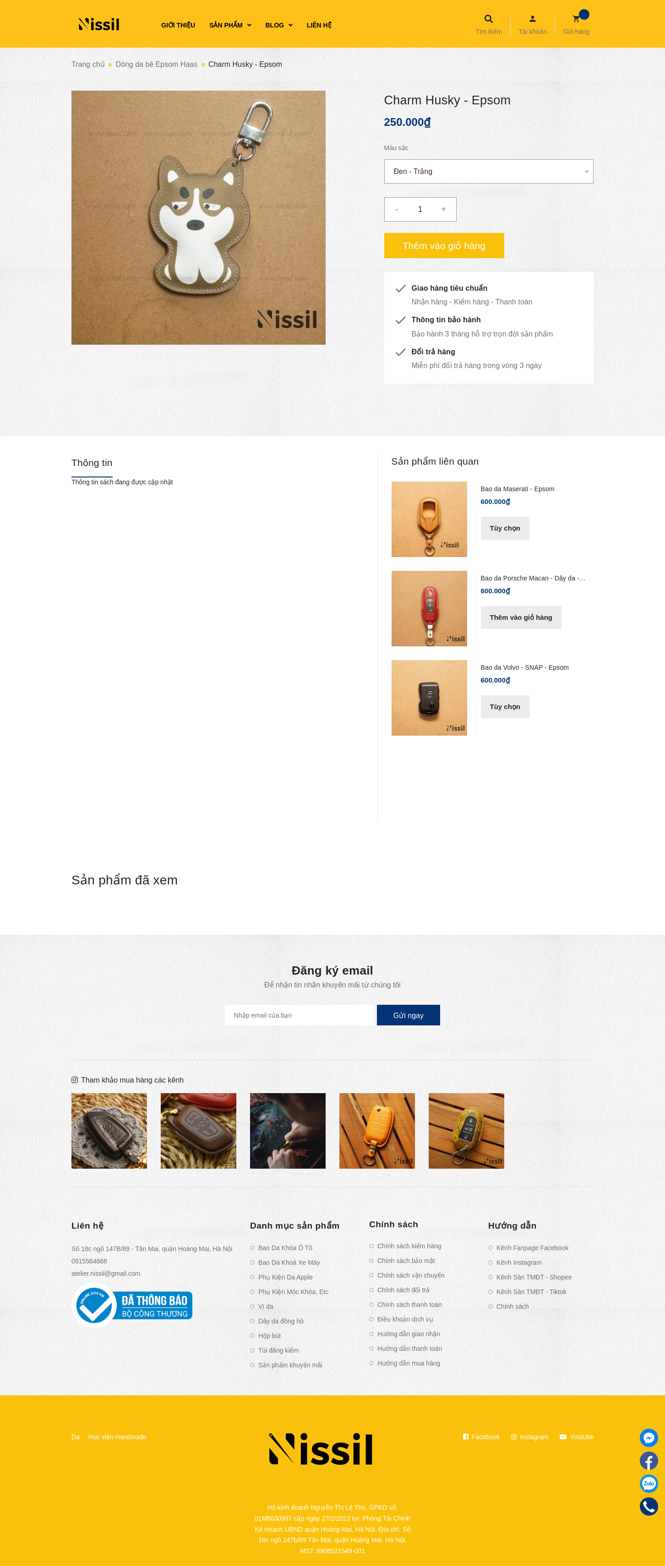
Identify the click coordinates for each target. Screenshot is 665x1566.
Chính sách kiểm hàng (409, 1246)
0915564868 (89, 1261)
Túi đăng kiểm (278, 1350)
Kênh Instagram (519, 1262)
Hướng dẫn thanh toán (409, 1348)
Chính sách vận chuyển (411, 1275)
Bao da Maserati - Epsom (518, 489)
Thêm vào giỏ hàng (521, 617)
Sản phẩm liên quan (435, 461)
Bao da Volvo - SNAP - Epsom (525, 667)
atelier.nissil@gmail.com (105, 1273)
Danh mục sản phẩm (295, 1225)
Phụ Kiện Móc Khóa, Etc (293, 1291)
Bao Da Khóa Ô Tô (285, 1248)
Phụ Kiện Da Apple (285, 1277)
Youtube (577, 1437)
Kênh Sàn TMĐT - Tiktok (531, 1291)
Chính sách (393, 1224)
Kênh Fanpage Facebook (532, 1248)
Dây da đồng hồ (281, 1321)
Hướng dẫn (512, 1225)
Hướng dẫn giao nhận (408, 1334)
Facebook (481, 1437)
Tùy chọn (505, 528)
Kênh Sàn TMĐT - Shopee (534, 1277)
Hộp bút (269, 1335)
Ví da (265, 1306)
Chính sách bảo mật (406, 1260)
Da (75, 1437)
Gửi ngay (408, 1015)
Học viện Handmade (117, 1437)
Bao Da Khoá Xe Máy (289, 1262)
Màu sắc (396, 148)
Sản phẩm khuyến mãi (290, 1365)
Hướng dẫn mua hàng (408, 1363)
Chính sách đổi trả (403, 1290)
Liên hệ (87, 1225)
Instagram (529, 1437)
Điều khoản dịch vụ (405, 1319)
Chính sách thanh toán (409, 1304)
